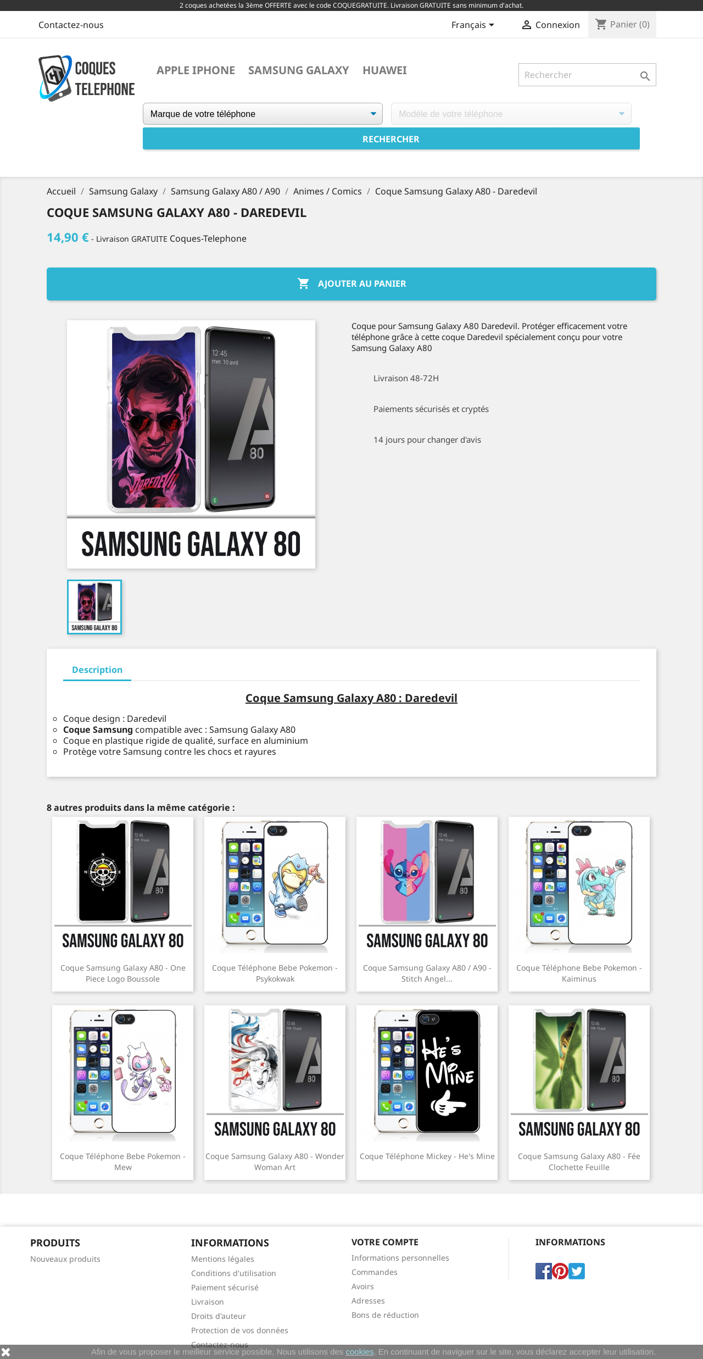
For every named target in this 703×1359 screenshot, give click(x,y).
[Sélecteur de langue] (474, 25)
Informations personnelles (400, 1257)
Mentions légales (222, 1259)
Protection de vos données (239, 1330)
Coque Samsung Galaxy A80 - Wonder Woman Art (274, 1161)
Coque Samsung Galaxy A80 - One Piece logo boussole (123, 973)
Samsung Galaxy (298, 70)
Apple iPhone (196, 70)
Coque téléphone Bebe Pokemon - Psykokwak (275, 973)
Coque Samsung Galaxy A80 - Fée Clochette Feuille (579, 1161)
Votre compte (385, 1242)
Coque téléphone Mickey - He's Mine (427, 1156)
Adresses (368, 1300)
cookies (360, 1351)
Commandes (375, 1272)
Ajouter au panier (351, 284)
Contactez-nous (71, 25)
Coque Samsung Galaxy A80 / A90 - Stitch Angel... (427, 973)
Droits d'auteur (218, 1316)
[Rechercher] (587, 74)
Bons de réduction (385, 1315)
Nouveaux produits (65, 1259)
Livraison (207, 1301)
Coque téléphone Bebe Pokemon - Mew (123, 1161)
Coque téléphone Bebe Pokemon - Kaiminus (579, 973)
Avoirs (363, 1286)
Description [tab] (97, 670)
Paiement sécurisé (225, 1287)
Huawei (384, 70)
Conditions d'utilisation (233, 1273)
